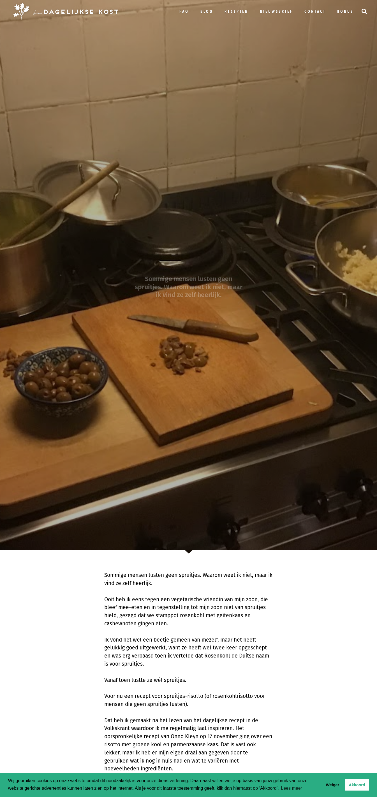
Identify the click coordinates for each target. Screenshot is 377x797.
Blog (206, 11)
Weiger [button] (332, 785)
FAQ (184, 11)
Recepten (236, 11)
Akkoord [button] (357, 785)
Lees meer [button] (291, 788)
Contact (315, 11)
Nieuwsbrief (276, 11)
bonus (345, 11)
